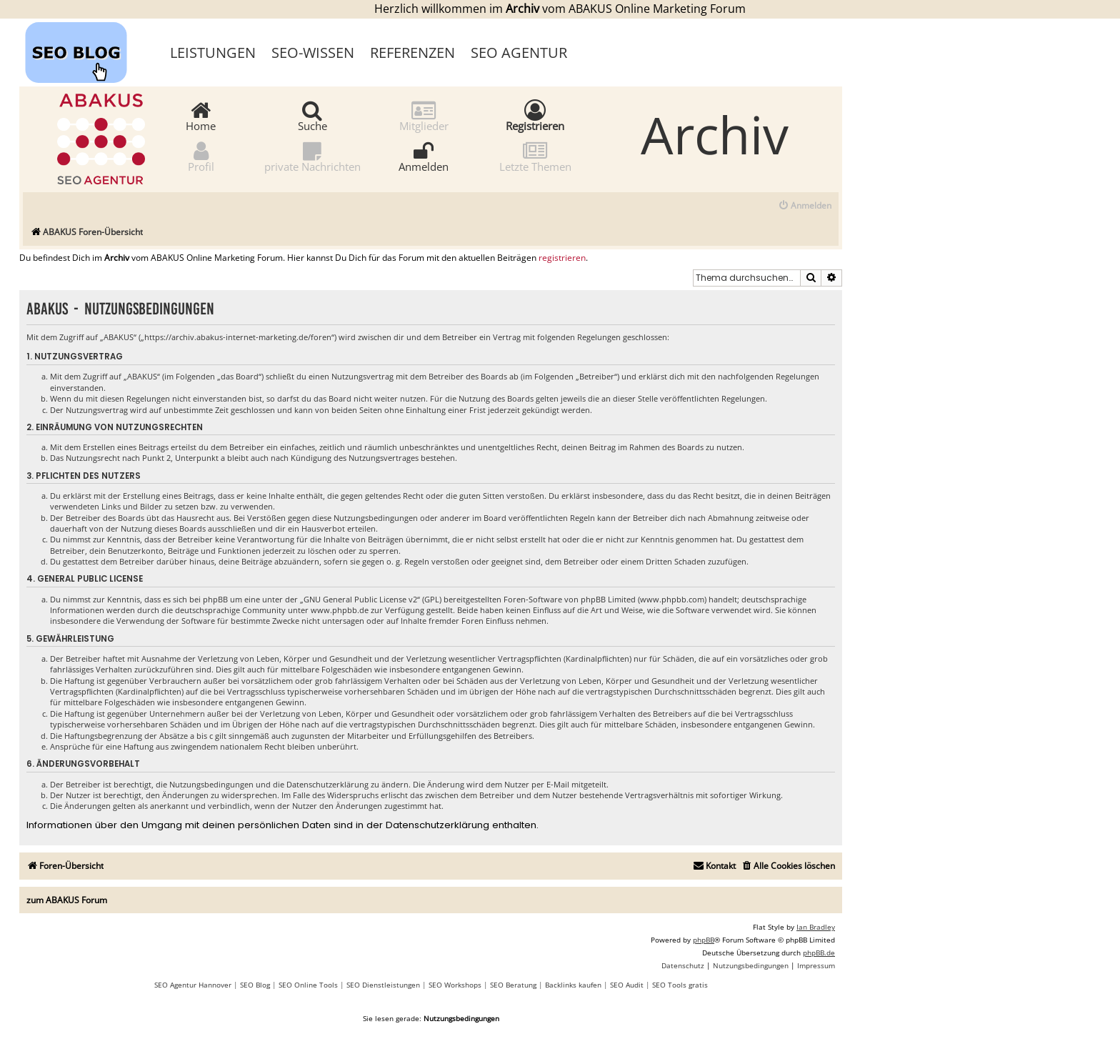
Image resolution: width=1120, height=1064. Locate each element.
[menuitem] (804, 206)
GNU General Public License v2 (360, 599)
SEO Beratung (513, 985)
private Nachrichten (312, 156)
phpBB (703, 940)
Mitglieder (424, 115)
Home (201, 115)
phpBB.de (819, 953)
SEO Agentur (519, 52)
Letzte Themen (535, 156)
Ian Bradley (815, 927)
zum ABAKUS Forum (66, 900)
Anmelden (424, 156)
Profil (201, 156)
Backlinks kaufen (573, 985)
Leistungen (213, 52)
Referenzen (412, 52)
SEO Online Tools (308, 985)
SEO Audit (627, 985)
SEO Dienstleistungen (383, 985)
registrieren (562, 258)
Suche (312, 115)
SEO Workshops (455, 985)
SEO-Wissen (312, 52)
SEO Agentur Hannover (192, 985)
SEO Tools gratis (680, 985)
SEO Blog (255, 985)
